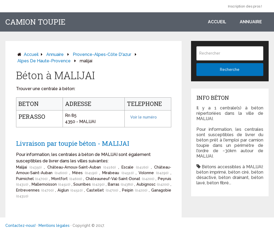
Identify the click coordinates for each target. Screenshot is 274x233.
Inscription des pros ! (245, 6)
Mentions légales (54, 225)
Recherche (229, 69)
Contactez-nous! (20, 225)
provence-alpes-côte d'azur (102, 54)
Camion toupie (35, 22)
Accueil (217, 21)
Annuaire (251, 21)
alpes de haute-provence (44, 60)
